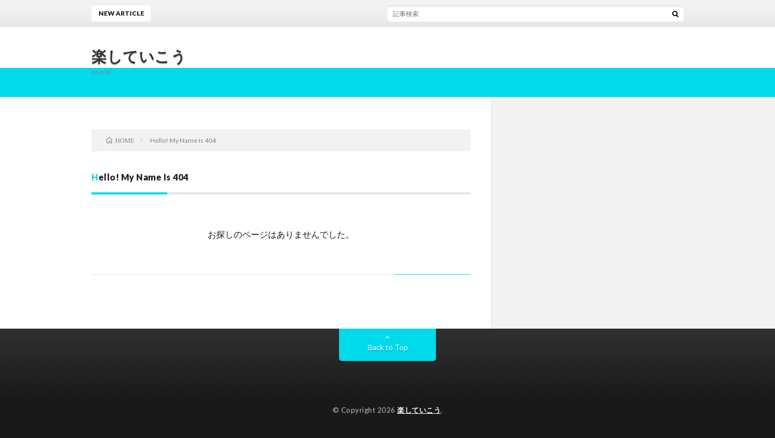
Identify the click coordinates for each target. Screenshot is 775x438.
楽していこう (138, 56)
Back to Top (388, 347)
